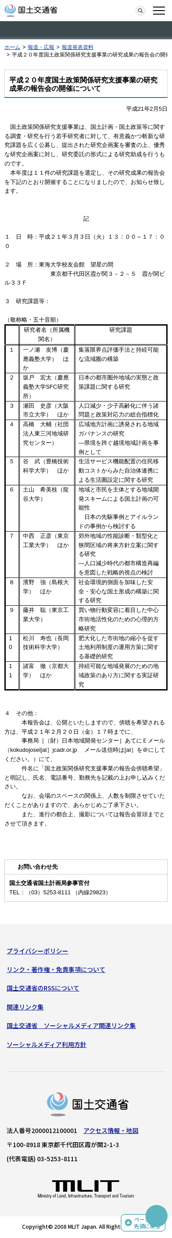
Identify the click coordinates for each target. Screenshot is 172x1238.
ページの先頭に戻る (147, 1222)
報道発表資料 (77, 47)
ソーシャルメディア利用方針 (46, 1044)
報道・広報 (41, 47)
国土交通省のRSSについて (43, 987)
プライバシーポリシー (37, 950)
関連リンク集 (25, 1006)
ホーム (12, 47)
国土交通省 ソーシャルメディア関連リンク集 (71, 1025)
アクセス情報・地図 (110, 1130)
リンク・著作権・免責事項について (56, 969)
